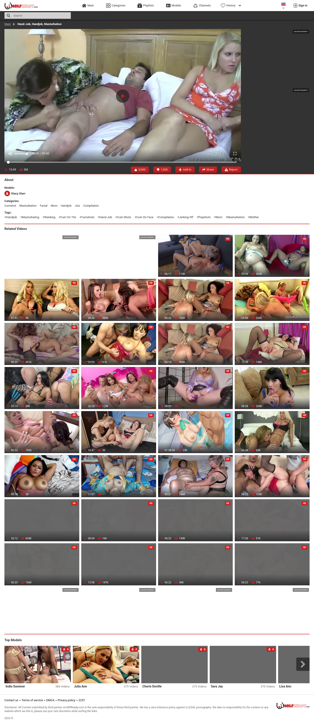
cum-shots (124, 217)
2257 (82, 700)
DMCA (50, 700)
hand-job (105, 217)
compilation (91, 205)
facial (43, 205)
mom (54, 205)
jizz (77, 205)
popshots (204, 217)
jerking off (186, 217)
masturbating (30, 217)
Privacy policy (66, 700)
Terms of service (32, 700)
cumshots (87, 217)
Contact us (11, 700)
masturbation (28, 205)
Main (7, 24)
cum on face (144, 217)
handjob (66, 205)
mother (254, 217)
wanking (49, 217)
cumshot (10, 205)
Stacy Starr (14, 193)
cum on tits (68, 217)
